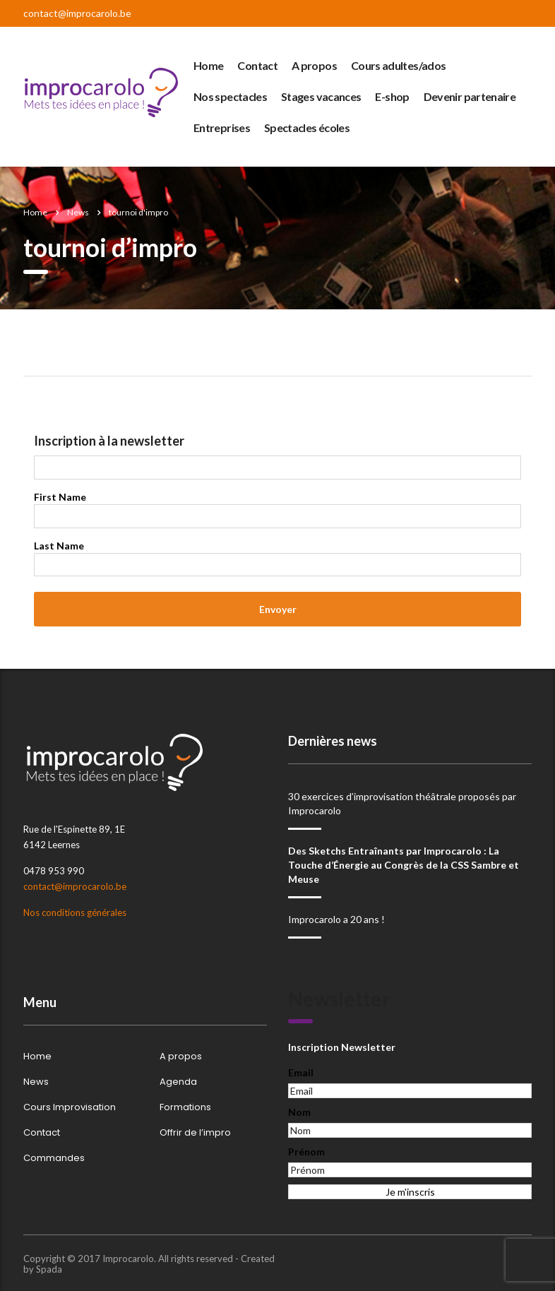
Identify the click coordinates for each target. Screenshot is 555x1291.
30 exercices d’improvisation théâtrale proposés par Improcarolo (402, 803)
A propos (314, 65)
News (36, 1082)
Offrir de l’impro (195, 1132)
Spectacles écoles (307, 127)
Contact (257, 65)
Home (208, 65)
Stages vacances (321, 96)
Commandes (54, 1158)
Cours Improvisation (69, 1107)
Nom (299, 1112)
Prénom (306, 1152)
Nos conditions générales (74, 912)
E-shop (392, 96)
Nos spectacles (230, 96)
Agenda (178, 1082)
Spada (49, 1269)
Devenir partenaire (469, 96)
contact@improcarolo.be (77, 13)
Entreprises (221, 127)
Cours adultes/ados (398, 65)
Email (301, 1072)
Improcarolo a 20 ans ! (336, 919)
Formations (185, 1107)
